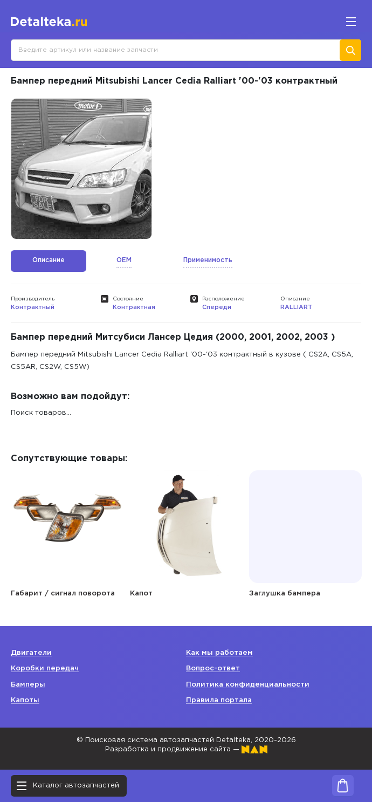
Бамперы (28, 685)
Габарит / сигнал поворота (63, 594)
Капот (141, 594)
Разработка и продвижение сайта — (186, 749)
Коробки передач (45, 668)
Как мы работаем (219, 653)
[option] (81, 168)
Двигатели (31, 653)
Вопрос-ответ (213, 668)
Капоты (25, 700)
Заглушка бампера (284, 594)
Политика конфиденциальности (247, 685)
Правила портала (219, 700)
